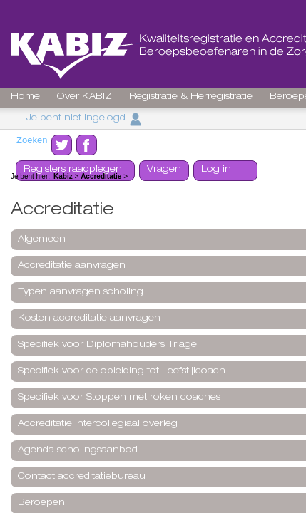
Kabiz (63, 176)
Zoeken (31, 140)
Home (25, 97)
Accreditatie (101, 176)
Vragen (164, 170)
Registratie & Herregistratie (191, 97)
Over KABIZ (84, 97)
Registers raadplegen (73, 170)
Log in (216, 170)
